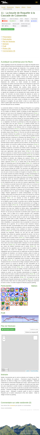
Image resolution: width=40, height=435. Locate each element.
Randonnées (10, 7)
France (29, 7)
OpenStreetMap (34, 371)
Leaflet (27, 371)
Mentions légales (32, 431)
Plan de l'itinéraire (9, 41)
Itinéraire (6, 44)
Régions (17, 7)
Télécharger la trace (7, 29)
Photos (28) (7, 48)
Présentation (7, 37)
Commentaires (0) (9, 51)
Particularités (7, 39)
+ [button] (4, 337)
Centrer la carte (34, 329)
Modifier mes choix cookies (20, 431)
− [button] (4, 339)
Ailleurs (23, 7)
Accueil (3, 7)
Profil (4, 46)
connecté (12, 405)
